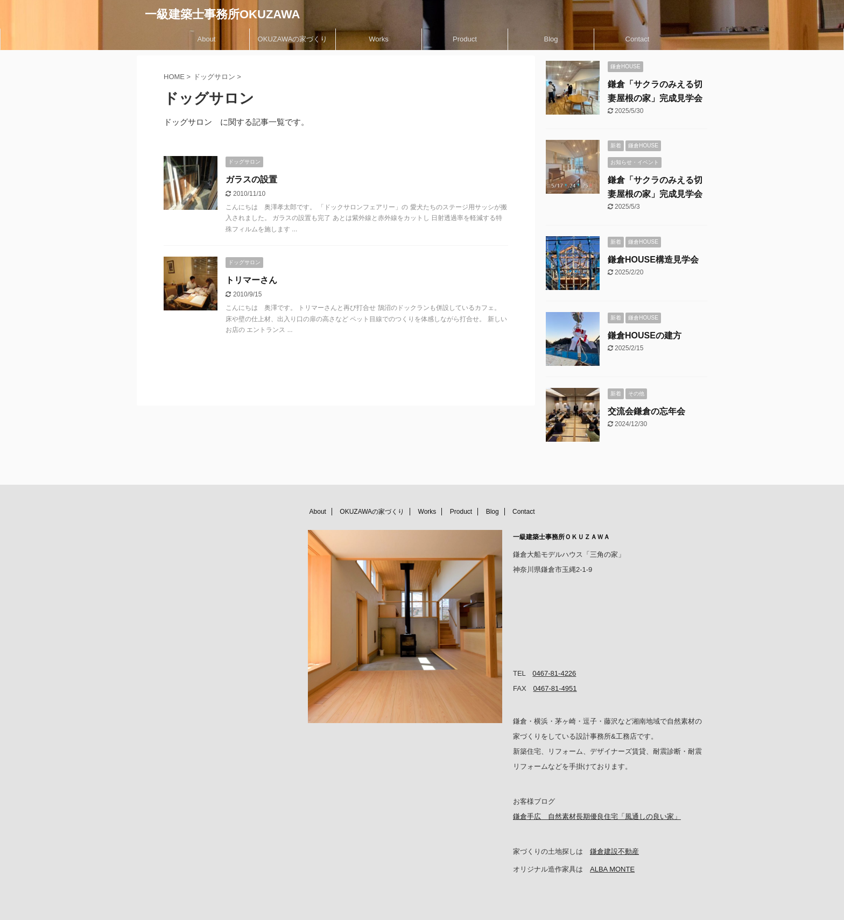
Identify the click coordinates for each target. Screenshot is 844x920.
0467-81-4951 (555, 688)
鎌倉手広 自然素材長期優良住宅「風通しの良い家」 (597, 816)
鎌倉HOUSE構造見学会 (653, 259)
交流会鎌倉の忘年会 (646, 411)
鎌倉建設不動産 (614, 851)
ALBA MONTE (612, 869)
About (207, 39)
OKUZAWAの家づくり (293, 39)
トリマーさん (251, 280)
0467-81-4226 (554, 673)
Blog (551, 39)
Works (379, 39)
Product (465, 39)
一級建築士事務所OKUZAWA (222, 14)
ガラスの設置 (251, 179)
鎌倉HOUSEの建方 (644, 335)
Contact (637, 39)
